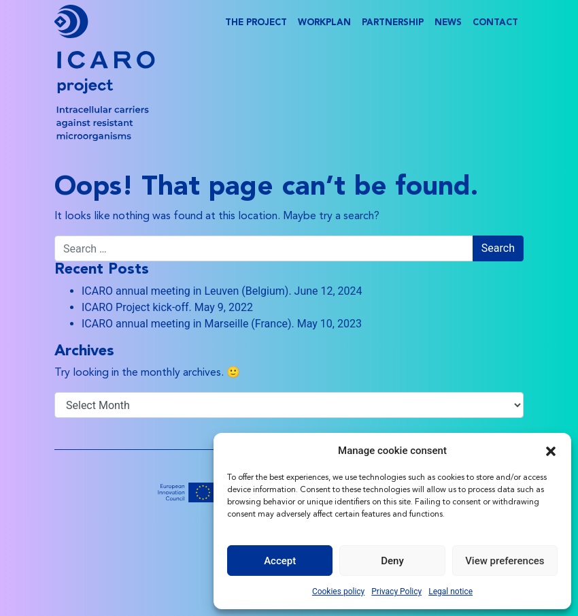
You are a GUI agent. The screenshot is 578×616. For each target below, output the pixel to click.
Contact (495, 22)
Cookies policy (338, 591)
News (448, 22)
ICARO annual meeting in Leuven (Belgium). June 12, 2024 (222, 291)
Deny (392, 561)
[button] (551, 450)
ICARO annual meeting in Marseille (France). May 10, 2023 (222, 323)
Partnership (393, 22)
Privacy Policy (396, 591)
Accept (280, 561)
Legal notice (450, 591)
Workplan (324, 22)
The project (256, 22)
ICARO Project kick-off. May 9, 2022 (167, 307)
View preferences (504, 561)
